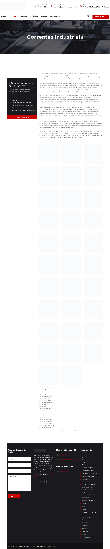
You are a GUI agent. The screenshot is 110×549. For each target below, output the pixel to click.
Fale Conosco (57, 16)
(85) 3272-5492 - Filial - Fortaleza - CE (22, 109)
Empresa (24, 16)
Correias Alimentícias (88, 469)
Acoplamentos (86, 461)
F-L (83, 481)
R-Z (83, 514)
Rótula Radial (86, 522)
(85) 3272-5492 (63, 470)
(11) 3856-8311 (42, 7)
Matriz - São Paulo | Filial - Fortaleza (96, 7)
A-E (83, 459)
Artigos (46, 16)
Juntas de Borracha (87, 486)
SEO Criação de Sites (50, 545)
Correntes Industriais (88, 475)
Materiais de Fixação (88, 494)
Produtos (13, 16)
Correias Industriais (87, 467)
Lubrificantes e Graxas (88, 489)
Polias (84, 508)
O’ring (84, 502)
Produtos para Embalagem (90, 511)
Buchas (84, 464)
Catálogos (35, 16)
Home (3, 16)
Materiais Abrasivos (87, 499)
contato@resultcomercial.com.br (66, 7)
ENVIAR (14, 495)
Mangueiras (85, 497)
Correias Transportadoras (89, 472)
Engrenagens (86, 478)
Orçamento (101, 16)
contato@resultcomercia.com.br (21, 102)
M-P (83, 492)
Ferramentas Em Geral (88, 483)
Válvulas (84, 525)
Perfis (84, 505)
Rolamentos (85, 519)
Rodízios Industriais (87, 516)
